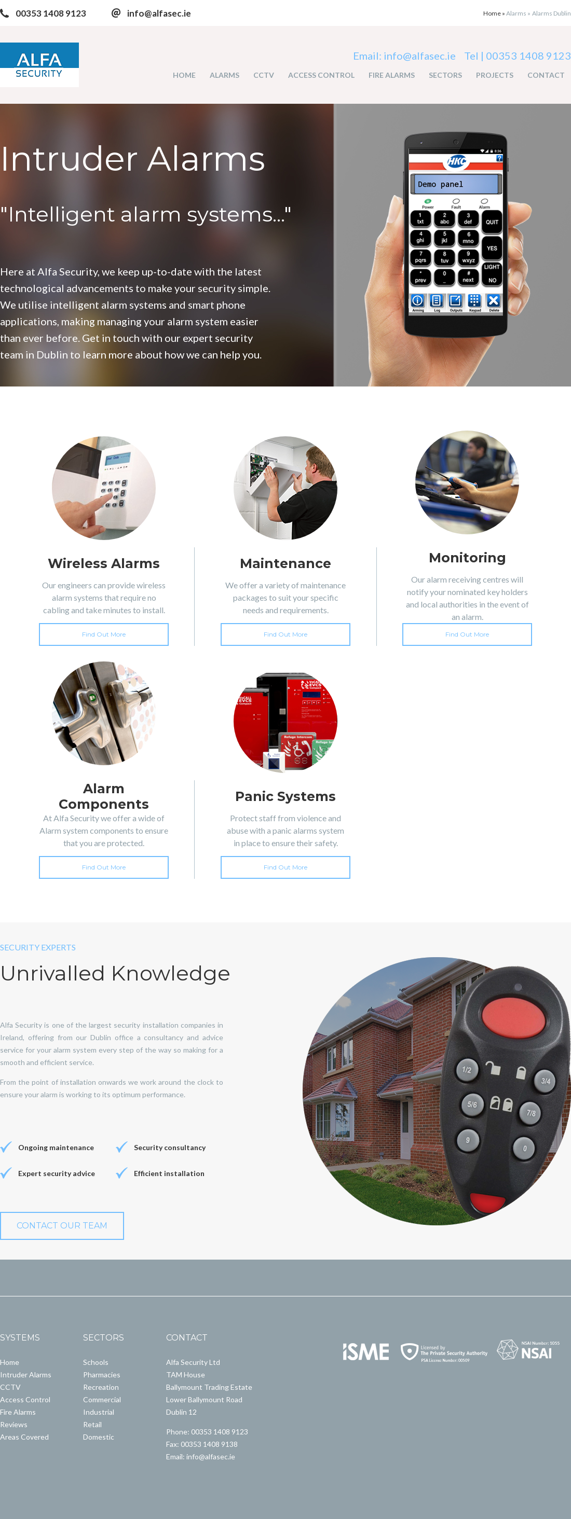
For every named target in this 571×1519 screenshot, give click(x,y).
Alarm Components (104, 796)
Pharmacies (101, 1374)
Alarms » (518, 13)
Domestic (98, 1436)
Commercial (102, 1399)
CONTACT (546, 75)
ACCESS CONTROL (321, 75)
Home (9, 1362)
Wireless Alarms (104, 563)
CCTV (263, 75)
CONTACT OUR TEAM (62, 1226)
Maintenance (285, 563)
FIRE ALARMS (392, 75)
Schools (95, 1362)
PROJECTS (494, 75)
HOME (184, 75)
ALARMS (224, 75)
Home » (494, 13)
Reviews (14, 1424)
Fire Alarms (18, 1411)
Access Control (25, 1399)
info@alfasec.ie (159, 13)
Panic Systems (285, 796)
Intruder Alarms (25, 1374)
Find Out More (104, 634)
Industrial (98, 1411)
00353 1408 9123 (51, 13)
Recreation (101, 1387)
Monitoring (467, 557)
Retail (92, 1424)
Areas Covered (24, 1436)
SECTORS (445, 75)
